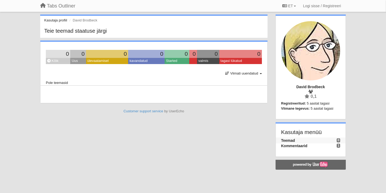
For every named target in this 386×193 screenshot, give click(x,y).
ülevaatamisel (98, 61)
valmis (203, 61)
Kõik (52, 61)
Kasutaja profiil (55, 20)
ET (289, 6)
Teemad (288, 140)
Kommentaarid (294, 146)
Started (171, 61)
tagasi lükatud (231, 61)
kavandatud (138, 61)
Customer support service (143, 111)
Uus (75, 61)
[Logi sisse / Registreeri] (322, 5)
